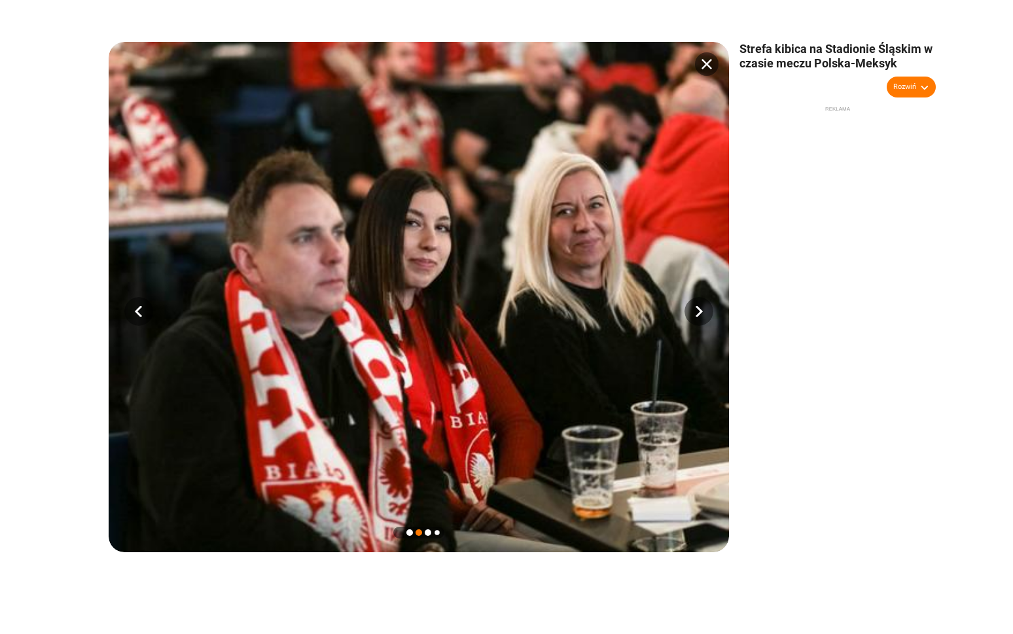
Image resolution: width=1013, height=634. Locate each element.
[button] (138, 311)
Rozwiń (904, 86)
